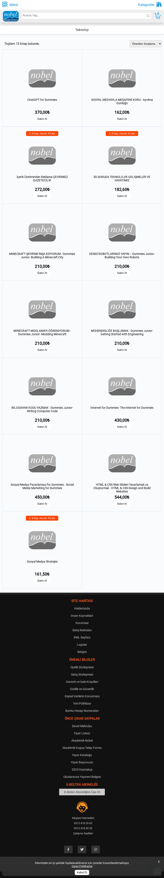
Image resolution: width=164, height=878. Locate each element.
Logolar (82, 644)
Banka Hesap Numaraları (82, 710)
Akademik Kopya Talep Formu (82, 747)
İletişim (82, 652)
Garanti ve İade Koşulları (82, 681)
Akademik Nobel (82, 740)
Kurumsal (82, 623)
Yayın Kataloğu (82, 755)
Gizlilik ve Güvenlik (82, 689)
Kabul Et (82, 872)
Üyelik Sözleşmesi (82, 667)
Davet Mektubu (82, 726)
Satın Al (42, 118)
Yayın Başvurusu (82, 762)
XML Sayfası (82, 637)
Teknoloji (82, 30)
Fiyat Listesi (82, 733)
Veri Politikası (82, 703)
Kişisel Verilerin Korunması (82, 696)
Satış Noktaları (82, 630)
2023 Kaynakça (82, 769)
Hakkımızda (82, 608)
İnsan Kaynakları (82, 615)
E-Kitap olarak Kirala (42, 133)
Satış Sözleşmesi (82, 674)
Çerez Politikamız (82, 866)
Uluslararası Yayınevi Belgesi (82, 776)
